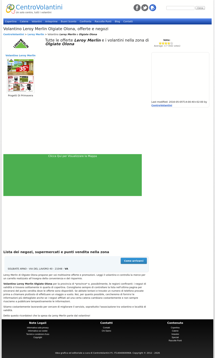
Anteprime (51, 21)
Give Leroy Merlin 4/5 (168, 43)
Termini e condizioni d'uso (37, 334)
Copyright (37, 337)
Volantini (37, 21)
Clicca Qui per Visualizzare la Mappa (72, 156)
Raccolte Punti (103, 21)
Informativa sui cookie (38, 331)
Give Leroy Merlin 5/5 (171, 43)
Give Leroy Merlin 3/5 (166, 43)
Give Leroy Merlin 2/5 (163, 43)
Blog (117, 21)
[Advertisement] (74, 125)
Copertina (10, 21)
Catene (24, 21)
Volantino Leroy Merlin (21, 55)
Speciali (175, 337)
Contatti (128, 21)
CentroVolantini (39, 7)
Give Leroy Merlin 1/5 (160, 43)
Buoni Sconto (68, 21)
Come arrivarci (133, 260)
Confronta (85, 21)
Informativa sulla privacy (38, 328)
